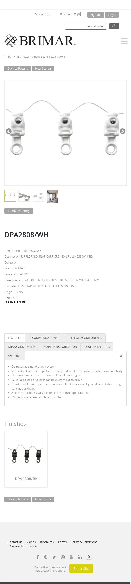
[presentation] (121, 355)
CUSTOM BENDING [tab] (97, 347)
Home (8, 57)
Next (122, 130)
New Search (43, 68)
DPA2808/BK (26, 479)
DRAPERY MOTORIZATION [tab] (60, 347)
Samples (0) (42, 14)
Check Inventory (19, 211)
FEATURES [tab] (14, 338)
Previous (8, 130)
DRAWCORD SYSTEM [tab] (21, 347)
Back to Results (18, 68)
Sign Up (96, 15)
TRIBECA (39, 57)
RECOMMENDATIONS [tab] (43, 338)
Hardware (23, 57)
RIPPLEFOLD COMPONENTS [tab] (83, 338)
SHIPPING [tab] (14, 356)
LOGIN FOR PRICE (16, 302)
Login (111, 15)
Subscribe (81, 568)
